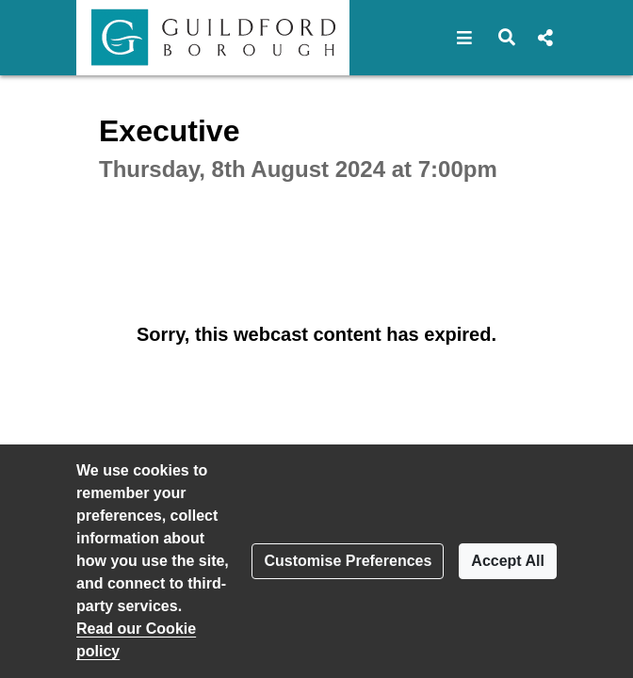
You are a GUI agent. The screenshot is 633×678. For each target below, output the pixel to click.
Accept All (507, 561)
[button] (465, 37)
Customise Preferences (347, 561)
